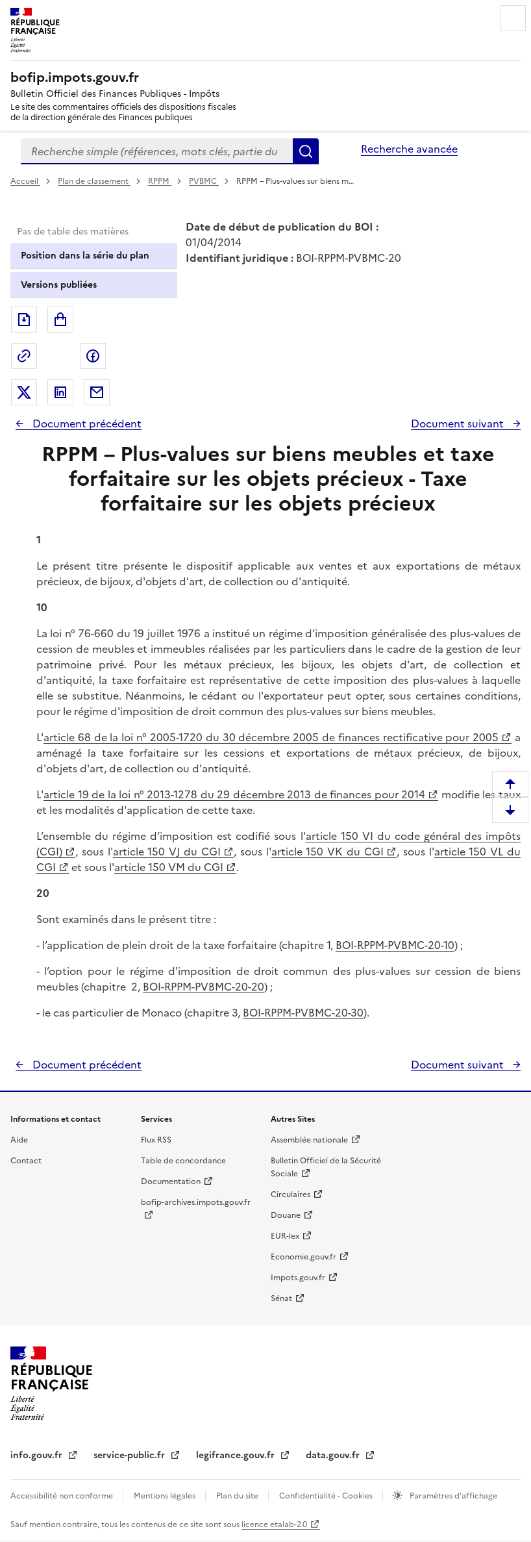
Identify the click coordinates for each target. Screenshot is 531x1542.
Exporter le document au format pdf (24, 320)
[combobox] (157, 151)
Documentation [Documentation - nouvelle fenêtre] (171, 1181)
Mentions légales (165, 1496)
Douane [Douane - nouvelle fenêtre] (286, 1215)
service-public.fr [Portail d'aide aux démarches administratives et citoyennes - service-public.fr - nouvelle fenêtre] (130, 1455)
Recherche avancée (409, 149)
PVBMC (204, 181)
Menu (513, 18)
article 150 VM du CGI (168, 867)
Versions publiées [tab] (59, 285)
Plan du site (238, 1496)
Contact (26, 1161)
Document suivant (458, 423)
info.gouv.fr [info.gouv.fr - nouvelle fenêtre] (37, 1455)
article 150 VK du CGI (327, 851)
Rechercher (306, 151)
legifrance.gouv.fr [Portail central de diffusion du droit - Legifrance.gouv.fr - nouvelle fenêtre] (236, 1455)
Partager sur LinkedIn (60, 392)
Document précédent (86, 423)
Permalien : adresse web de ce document (24, 356)
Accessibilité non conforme (62, 1496)
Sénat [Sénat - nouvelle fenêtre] (281, 1298)
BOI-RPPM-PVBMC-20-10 (395, 945)
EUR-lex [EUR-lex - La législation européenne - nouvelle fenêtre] (285, 1236)
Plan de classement (94, 181)
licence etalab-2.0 (274, 1524)
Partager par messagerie (97, 392)
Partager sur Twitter (24, 392)
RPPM (159, 181)
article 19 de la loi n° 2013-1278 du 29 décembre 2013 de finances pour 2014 (234, 794)
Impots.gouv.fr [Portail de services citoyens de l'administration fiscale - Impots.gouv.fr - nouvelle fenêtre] (298, 1277)
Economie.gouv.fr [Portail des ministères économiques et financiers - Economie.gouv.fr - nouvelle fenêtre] (303, 1257)
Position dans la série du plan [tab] (85, 255)
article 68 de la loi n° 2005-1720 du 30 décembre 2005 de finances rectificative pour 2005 (271, 737)
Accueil (25, 181)
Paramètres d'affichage (452, 1496)
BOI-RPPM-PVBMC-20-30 (303, 1012)
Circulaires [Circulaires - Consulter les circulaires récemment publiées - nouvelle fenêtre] (290, 1194)
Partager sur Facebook (93, 356)
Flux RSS (156, 1140)
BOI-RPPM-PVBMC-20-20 (203, 986)
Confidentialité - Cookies (327, 1496)
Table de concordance (183, 1161)
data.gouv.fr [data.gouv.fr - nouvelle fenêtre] (334, 1455)
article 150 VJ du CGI (167, 851)
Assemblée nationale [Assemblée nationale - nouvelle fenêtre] (309, 1140)
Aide (19, 1140)
